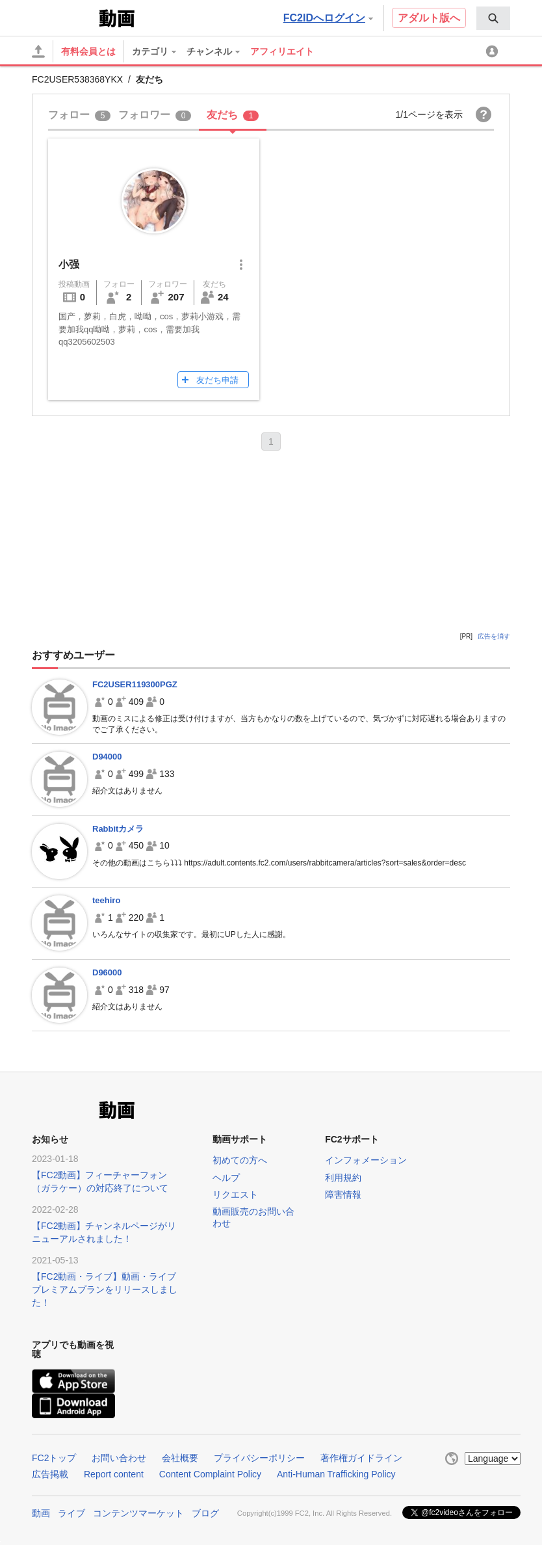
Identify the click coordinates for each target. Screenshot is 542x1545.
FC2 (64, 17)
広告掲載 (50, 1474)
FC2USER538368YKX (77, 79)
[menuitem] (493, 18)
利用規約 (343, 1177)
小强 (68, 264)
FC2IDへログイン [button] (328, 17)
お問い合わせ (119, 1458)
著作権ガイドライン (361, 1458)
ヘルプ (226, 1177)
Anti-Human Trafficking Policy (336, 1474)
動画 (41, 1513)
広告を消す (494, 636)
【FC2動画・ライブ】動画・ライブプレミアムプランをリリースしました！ (104, 1289)
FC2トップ (54, 1458)
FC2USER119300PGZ (134, 684)
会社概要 (180, 1458)
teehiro (106, 900)
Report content (114, 1474)
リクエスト (235, 1194)
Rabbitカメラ (118, 829)
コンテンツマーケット (138, 1513)
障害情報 (343, 1194)
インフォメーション (366, 1160)
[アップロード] (38, 51)
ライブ (71, 1513)
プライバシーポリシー (259, 1458)
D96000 (107, 972)
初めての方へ (240, 1160)
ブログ (205, 1513)
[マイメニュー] (493, 51)
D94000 (107, 756)
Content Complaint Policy (210, 1474)
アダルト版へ (429, 17)
